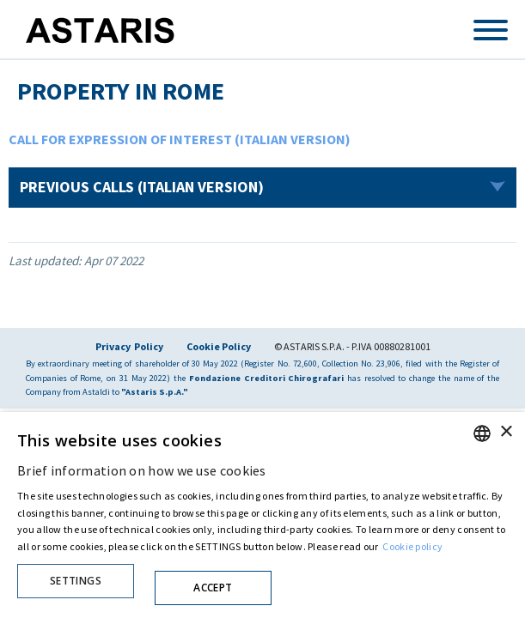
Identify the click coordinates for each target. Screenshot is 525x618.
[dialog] (262, 515)
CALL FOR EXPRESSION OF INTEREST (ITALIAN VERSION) (180, 139)
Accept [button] (212, 587)
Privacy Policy (129, 346)
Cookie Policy (218, 346)
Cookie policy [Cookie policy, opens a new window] (412, 546)
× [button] (505, 432)
